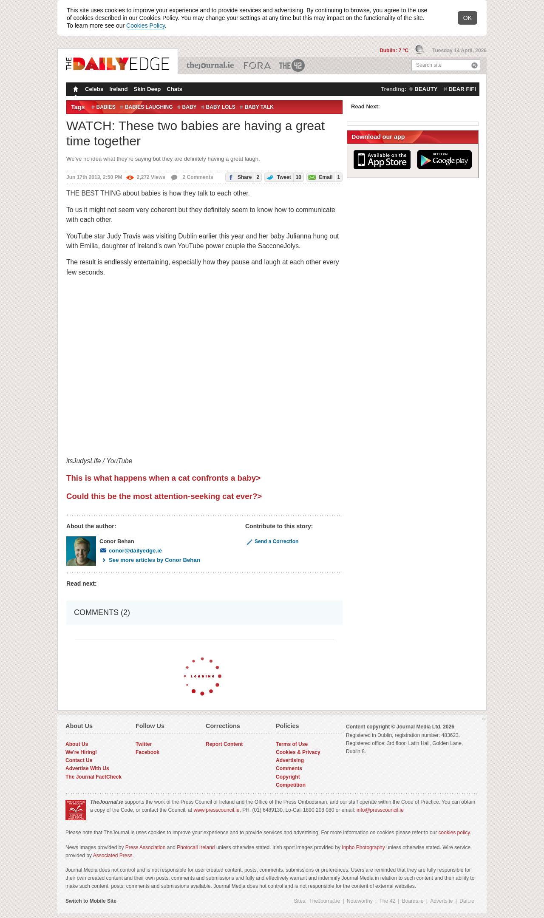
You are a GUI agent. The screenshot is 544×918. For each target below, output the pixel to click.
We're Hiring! (81, 752)
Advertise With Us (87, 768)
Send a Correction (271, 541)
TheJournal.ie (211, 65)
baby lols (220, 107)
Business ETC (257, 65)
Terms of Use (292, 744)
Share (242, 177)
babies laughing (149, 107)
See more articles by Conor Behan (149, 560)
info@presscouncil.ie (380, 810)
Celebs (94, 89)
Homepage (75, 90)
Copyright (288, 777)
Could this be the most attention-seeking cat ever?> (164, 496)
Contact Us (78, 760)
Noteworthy (360, 901)
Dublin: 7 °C (395, 51)
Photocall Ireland (196, 847)
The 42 (292, 65)
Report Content (224, 744)
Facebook (147, 752)
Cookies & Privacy (298, 752)
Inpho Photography (363, 847)
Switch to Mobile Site (90, 901)
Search (474, 65)
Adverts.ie (441, 901)
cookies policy (454, 833)
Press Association (145, 847)
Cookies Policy (145, 25)
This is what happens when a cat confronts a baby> (163, 477)
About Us (76, 744)
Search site (429, 65)
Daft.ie (466, 901)
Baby (189, 107)
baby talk (259, 107)
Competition (291, 785)
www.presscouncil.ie (216, 810)
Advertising (290, 760)
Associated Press (113, 855)
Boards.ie (413, 901)
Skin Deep (147, 89)
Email (323, 177)
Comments (289, 768)
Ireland (118, 89)
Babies (106, 107)
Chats (174, 89)
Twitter (144, 744)
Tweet (283, 177)
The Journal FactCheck (93, 777)
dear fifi (462, 89)
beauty (425, 89)
